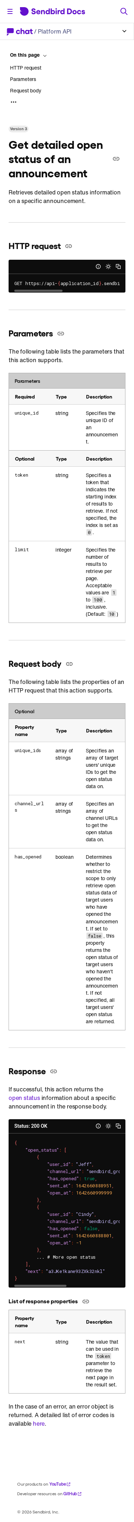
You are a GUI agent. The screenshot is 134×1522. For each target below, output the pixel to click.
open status (24, 1098)
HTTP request (25, 67)
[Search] (124, 11)
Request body (25, 90)
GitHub (72, 1494)
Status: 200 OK (30, 1126)
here (39, 1423)
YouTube (60, 1484)
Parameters (23, 79)
